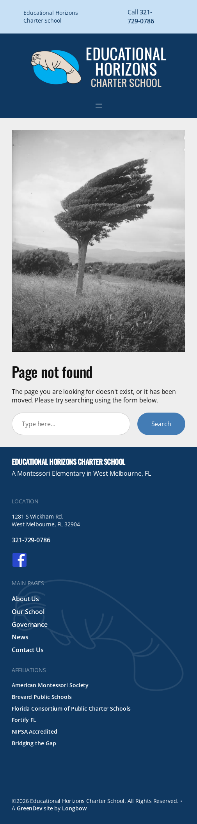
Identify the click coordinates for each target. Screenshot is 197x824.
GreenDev (29, 808)
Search (161, 424)
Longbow (74, 808)
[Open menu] (98, 105)
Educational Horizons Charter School (68, 461)
